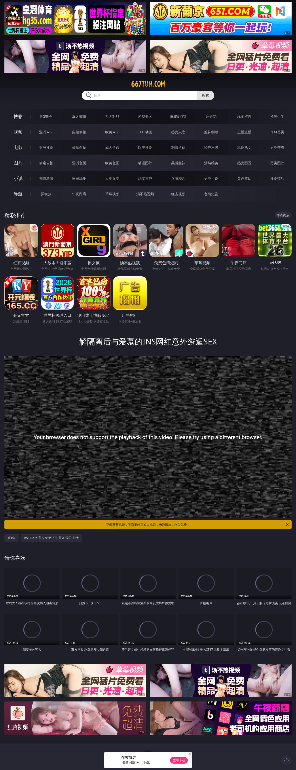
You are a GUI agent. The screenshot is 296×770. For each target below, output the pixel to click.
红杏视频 (178, 193)
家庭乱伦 (79, 178)
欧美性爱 (145, 147)
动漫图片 (145, 162)
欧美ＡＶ (112, 132)
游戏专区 (145, 116)
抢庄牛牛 (277, 116)
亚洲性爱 (46, 147)
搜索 (205, 95)
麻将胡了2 (178, 116)
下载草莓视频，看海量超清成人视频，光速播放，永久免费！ (197, 524)
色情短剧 (211, 193)
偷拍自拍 (79, 147)
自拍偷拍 (79, 132)
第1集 (11, 538)
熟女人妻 (178, 132)
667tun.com (148, 84)
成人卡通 (112, 147)
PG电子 (46, 116)
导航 (18, 194)
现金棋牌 (244, 116)
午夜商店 (79, 193)
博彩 (18, 116)
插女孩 (46, 193)
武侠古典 (145, 178)
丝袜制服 (211, 132)
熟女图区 (244, 162)
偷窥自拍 (46, 162)
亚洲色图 (79, 162)
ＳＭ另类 (277, 132)
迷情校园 (178, 178)
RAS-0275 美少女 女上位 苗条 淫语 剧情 (51, 538)
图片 (18, 163)
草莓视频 (112, 193)
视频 (18, 132)
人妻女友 (112, 178)
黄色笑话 (244, 178)
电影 (18, 147)
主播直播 (244, 132)
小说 (18, 178)
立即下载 (179, 760)
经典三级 (211, 147)
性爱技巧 (277, 178)
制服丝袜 (178, 147)
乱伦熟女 (244, 147)
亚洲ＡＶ (46, 132)
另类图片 (277, 162)
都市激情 (46, 178)
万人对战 (112, 116)
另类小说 (211, 178)
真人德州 (79, 116)
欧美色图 (112, 162)
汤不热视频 (145, 193)
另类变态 (277, 147)
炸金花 (211, 116)
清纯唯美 (211, 162)
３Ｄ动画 (145, 132)
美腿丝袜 (178, 162)
